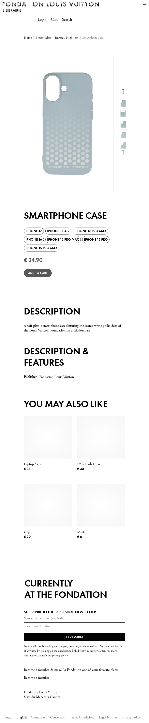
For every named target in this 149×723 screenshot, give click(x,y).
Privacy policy (131, 717)
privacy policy (59, 655)
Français (9, 717)
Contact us (38, 717)
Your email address (43, 618)
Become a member (36, 677)
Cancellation (58, 717)
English (21, 717)
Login (42, 19)
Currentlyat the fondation (65, 589)
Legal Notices (108, 717)
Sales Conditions (83, 717)
